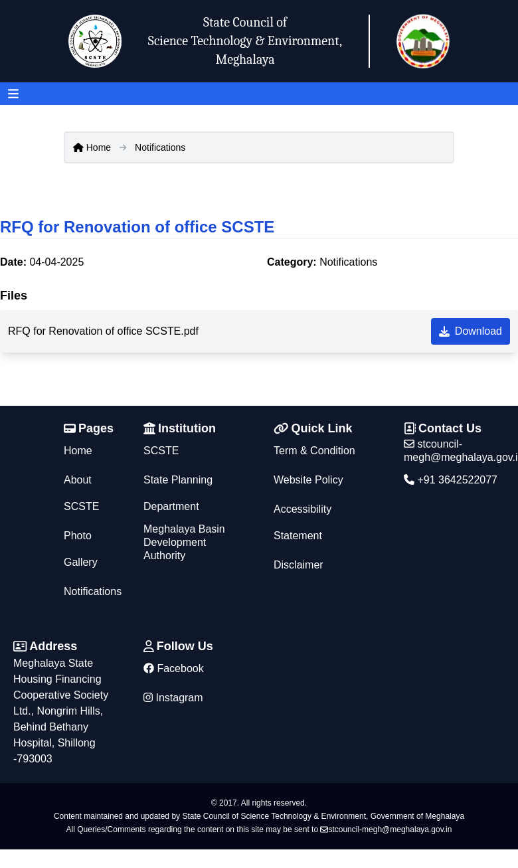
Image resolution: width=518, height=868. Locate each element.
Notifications (160, 147)
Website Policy (308, 479)
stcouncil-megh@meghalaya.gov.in (386, 829)
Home (92, 147)
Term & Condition (314, 450)
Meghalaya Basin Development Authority (184, 542)
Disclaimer (298, 564)
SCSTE (161, 450)
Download (470, 331)
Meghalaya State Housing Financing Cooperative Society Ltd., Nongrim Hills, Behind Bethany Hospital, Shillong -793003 (60, 710)
